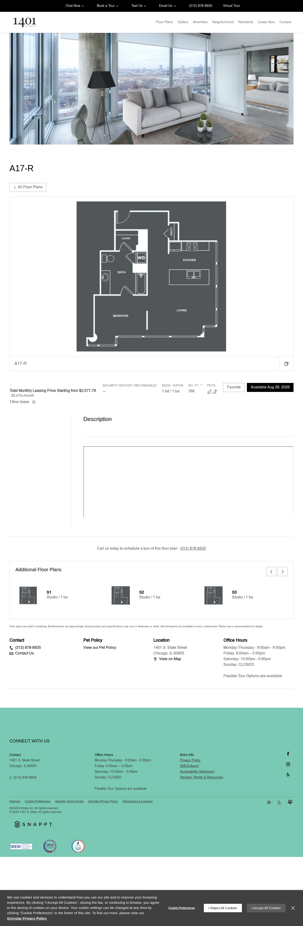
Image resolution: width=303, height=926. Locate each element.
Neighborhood (223, 22)
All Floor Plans (28, 187)
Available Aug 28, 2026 (270, 387)
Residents (245, 22)
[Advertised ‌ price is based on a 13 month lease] (34, 402)
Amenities (200, 22)
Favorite (234, 387)
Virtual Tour (231, 6)
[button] (73, 6)
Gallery (183, 22)
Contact (285, 22)
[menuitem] (164, 22)
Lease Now (266, 22)
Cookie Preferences (182, 908)
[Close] (293, 908)
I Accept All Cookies (266, 908)
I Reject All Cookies (223, 908)
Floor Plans (164, 22)
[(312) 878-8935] (199, 6)
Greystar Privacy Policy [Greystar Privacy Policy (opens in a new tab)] (27, 918)
